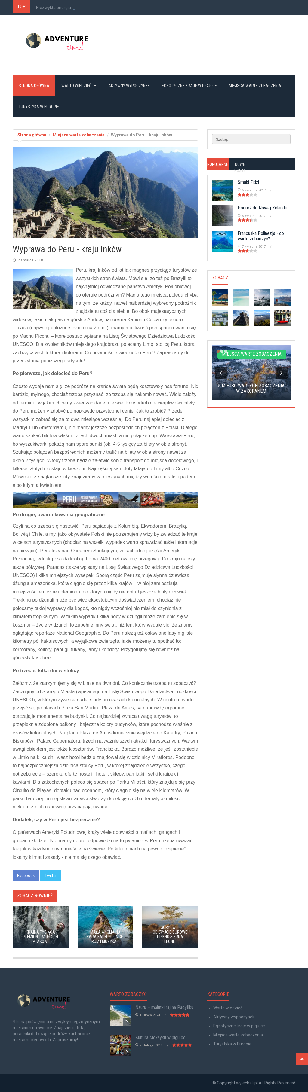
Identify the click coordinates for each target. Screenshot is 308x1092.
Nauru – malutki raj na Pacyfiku (164, 1007)
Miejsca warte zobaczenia (255, 85)
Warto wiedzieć (78, 85)
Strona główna (34, 85)
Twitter (51, 875)
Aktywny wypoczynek (129, 85)
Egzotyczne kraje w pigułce (189, 85)
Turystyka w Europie (39, 106)
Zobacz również (35, 895)
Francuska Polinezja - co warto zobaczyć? (261, 236)
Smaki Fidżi (248, 182)
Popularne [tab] (217, 164)
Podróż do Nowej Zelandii (262, 208)
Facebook (26, 875)
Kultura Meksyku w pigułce (160, 1037)
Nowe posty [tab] (240, 167)
